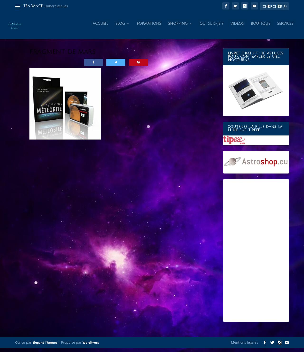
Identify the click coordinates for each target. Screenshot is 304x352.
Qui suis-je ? (211, 27)
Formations (149, 27)
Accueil (100, 27)
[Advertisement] (256, 254)
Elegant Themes (45, 346)
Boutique (260, 27)
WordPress (90, 346)
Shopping (178, 27)
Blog (120, 27)
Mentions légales (244, 346)
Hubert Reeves (56, 6)
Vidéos (237, 27)
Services (285, 27)
